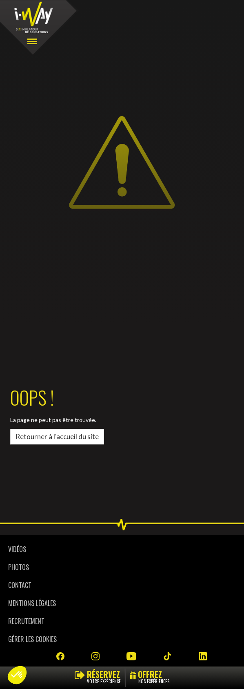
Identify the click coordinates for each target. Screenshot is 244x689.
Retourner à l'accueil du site (57, 436)
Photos (18, 567)
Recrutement (26, 621)
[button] (17, 675)
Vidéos (17, 549)
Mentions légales (32, 603)
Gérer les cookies (32, 639)
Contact (19, 585)
